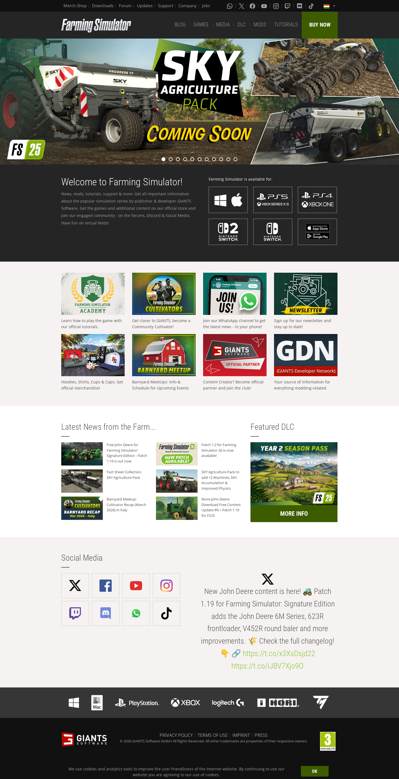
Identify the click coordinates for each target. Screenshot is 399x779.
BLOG (180, 24)
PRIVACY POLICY (176, 735)
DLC (241, 24)
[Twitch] (288, 6)
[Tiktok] (311, 6)
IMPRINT (241, 735)
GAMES (200, 24)
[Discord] (300, 6)
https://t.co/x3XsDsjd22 (279, 653)
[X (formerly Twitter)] (241, 6)
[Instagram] (276, 6)
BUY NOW (320, 24)
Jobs (206, 5)
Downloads (103, 5)
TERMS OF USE (213, 735)
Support (165, 5)
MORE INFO (294, 513)
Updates (145, 5)
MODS (260, 24)
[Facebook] (253, 6)
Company (187, 5)
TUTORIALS (286, 24)
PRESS (261, 735)
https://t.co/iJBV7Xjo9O (267, 666)
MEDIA (223, 24)
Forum (125, 5)
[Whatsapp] (230, 6)
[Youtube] (264, 6)
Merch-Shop (75, 5)
